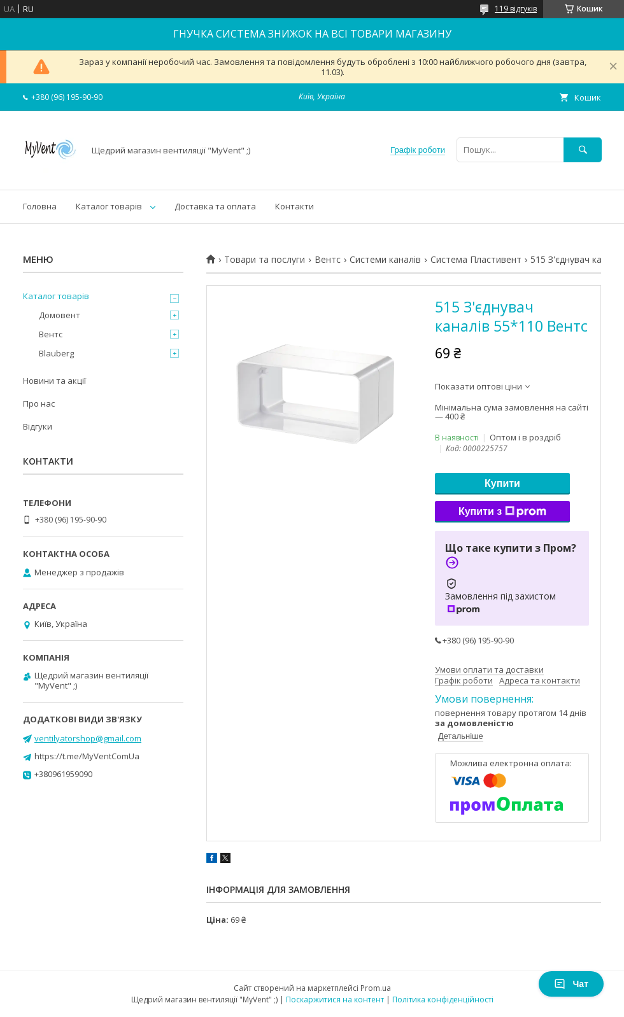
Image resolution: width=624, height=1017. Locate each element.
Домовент (59, 315)
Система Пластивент (475, 260)
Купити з (502, 511)
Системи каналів (385, 260)
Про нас (39, 403)
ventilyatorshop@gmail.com (87, 738)
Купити (502, 483)
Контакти (294, 206)
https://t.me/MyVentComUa (86, 756)
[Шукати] (583, 149)
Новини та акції (54, 380)
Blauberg (56, 353)
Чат (571, 984)
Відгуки (37, 426)
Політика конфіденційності (442, 999)
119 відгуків (516, 8)
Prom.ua (375, 988)
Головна (40, 206)
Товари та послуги (264, 260)
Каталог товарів (109, 206)
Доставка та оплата (215, 206)
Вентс (328, 260)
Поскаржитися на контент (335, 999)
